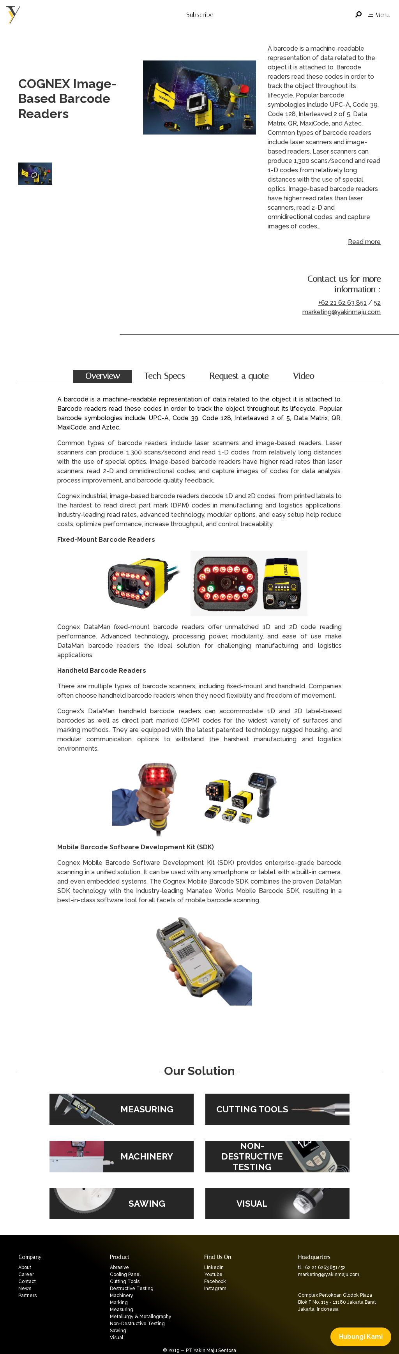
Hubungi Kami (361, 1336)
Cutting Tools (124, 1281)
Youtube (213, 1274)
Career (26, 1274)
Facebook (215, 1281)
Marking (119, 1302)
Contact (27, 1281)
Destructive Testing (132, 1288)
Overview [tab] (102, 376)
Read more (364, 242)
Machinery (121, 1295)
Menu (379, 14)
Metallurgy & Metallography (140, 1316)
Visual (116, 1337)
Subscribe (199, 14)
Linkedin (214, 1267)
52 (377, 302)
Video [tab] (303, 376)
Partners (27, 1295)
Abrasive (119, 1267)
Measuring (121, 1309)
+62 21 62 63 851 (342, 302)
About (24, 1267)
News (24, 1288)
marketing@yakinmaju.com (341, 312)
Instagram (215, 1288)
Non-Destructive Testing (137, 1323)
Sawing (118, 1330)
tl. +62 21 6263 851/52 (322, 1267)
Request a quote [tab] (238, 376)
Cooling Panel (125, 1274)
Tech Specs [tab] (165, 376)
